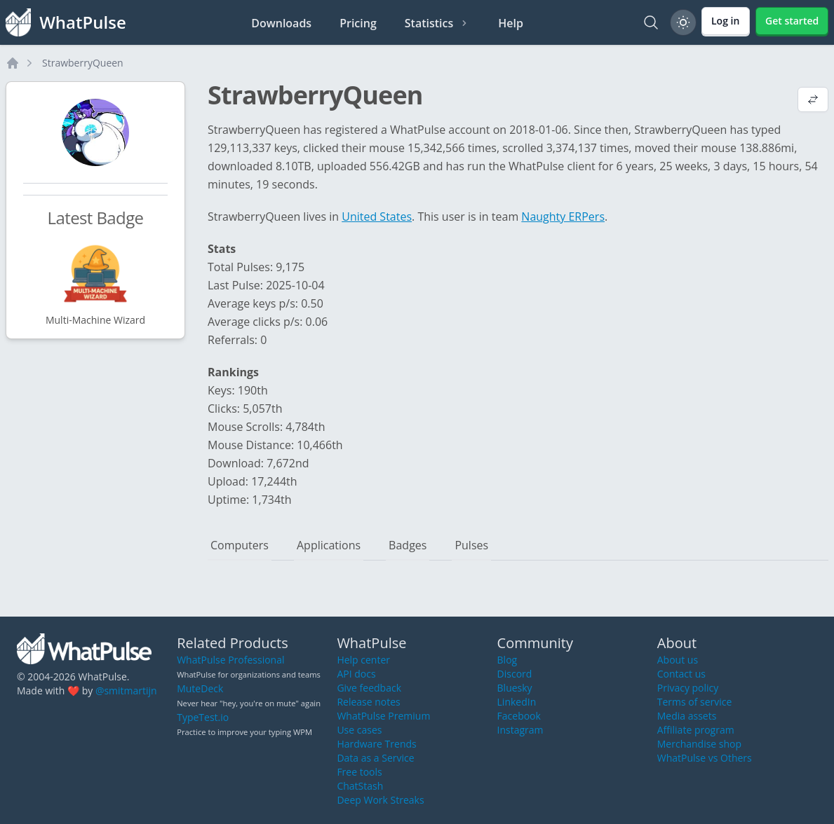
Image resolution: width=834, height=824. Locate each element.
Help (510, 23)
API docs (356, 673)
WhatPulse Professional (230, 659)
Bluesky (514, 687)
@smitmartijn (126, 690)
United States (377, 216)
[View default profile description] (813, 101)
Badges (407, 545)
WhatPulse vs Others (704, 757)
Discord (514, 673)
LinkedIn (517, 701)
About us (677, 659)
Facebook (519, 715)
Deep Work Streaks (380, 799)
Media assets (687, 715)
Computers (239, 545)
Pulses (471, 545)
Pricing (358, 23)
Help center (363, 659)
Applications (329, 545)
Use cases (359, 729)
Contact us (681, 673)
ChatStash (360, 785)
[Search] (651, 22)
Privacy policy (688, 687)
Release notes (368, 701)
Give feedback (369, 687)
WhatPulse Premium (383, 715)
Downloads (281, 23)
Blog (507, 659)
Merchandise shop (699, 743)
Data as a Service (375, 757)
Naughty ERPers (563, 216)
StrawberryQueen (82, 62)
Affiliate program (695, 729)
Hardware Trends (376, 743)
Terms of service (694, 701)
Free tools (359, 771)
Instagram (520, 729)
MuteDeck (200, 688)
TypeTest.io (203, 717)
